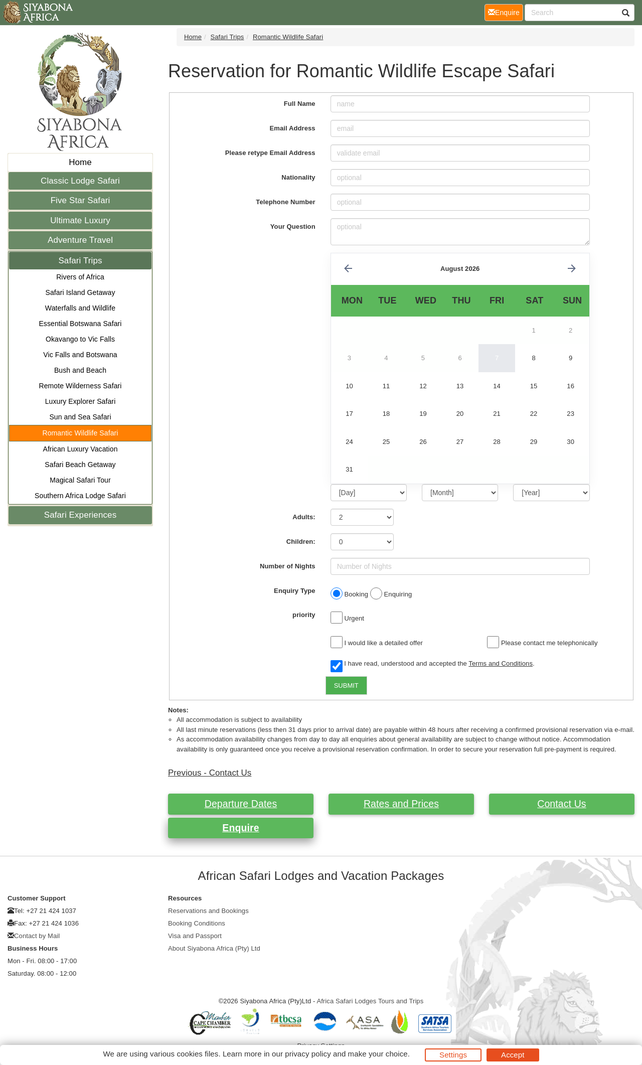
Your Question (292, 226)
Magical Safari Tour (80, 480)
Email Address (292, 128)
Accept (512, 1054)
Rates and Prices (401, 803)
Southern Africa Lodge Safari (80, 496)
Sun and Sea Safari (80, 417)
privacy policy (308, 1053)
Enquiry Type (294, 590)
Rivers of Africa (80, 277)
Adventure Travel (80, 240)
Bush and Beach (80, 370)
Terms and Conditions (500, 663)
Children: (300, 541)
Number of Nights (287, 566)
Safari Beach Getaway (80, 465)
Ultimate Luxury (80, 220)
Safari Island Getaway (80, 292)
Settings (453, 1054)
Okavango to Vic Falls (80, 339)
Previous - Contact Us (209, 773)
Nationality (298, 177)
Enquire (240, 827)
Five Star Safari (80, 200)
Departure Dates (241, 803)
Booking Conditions (196, 923)
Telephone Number (285, 202)
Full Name (299, 103)
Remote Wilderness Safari (80, 386)
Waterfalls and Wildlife (80, 308)
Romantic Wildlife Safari (80, 433)
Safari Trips (80, 260)
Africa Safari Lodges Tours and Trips (369, 1001)
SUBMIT (346, 685)
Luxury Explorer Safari (80, 401)
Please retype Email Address (270, 153)
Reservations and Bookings (208, 911)
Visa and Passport (195, 936)
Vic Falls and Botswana (80, 355)
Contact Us (561, 803)
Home (80, 162)
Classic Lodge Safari (80, 181)
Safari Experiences (80, 515)
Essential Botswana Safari (80, 324)
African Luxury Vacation (80, 449)
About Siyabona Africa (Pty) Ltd (214, 948)
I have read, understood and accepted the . (433, 664)
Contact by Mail (37, 936)
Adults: (303, 517)
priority (303, 615)
